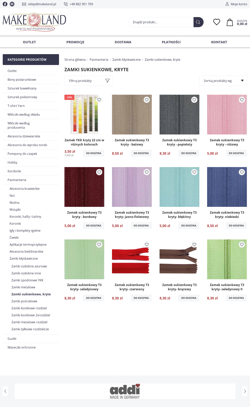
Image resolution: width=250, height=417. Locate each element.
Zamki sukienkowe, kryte (31, 294)
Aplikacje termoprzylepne (28, 244)
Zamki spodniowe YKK (27, 280)
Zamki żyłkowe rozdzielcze (30, 329)
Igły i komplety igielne (25, 230)
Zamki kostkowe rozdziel (29, 308)
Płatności (171, 42)
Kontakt (219, 42)
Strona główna (75, 59)
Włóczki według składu (24, 114)
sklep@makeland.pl (42, 4)
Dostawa (123, 42)
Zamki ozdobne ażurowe (29, 266)
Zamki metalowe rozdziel (29, 322)
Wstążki (15, 209)
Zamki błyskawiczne (24, 258)
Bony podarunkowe (22, 79)
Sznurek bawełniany (22, 88)
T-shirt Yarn (16, 106)
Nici (12, 195)
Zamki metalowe (23, 287)
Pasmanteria (17, 180)
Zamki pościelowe (24, 301)
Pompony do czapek (22, 154)
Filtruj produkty (80, 81)
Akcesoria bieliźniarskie (26, 251)
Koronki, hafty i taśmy (25, 216)
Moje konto (239, 4)
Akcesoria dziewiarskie (24, 136)
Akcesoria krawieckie (25, 188)
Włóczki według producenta (19, 125)
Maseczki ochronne (22, 347)
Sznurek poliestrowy (22, 97)
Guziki (12, 338)
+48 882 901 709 (81, 4)
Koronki (15, 223)
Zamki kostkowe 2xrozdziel (30, 315)
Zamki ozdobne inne (26, 273)
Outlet (29, 42)
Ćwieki (14, 237)
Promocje (75, 42)
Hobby (12, 162)
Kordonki (14, 171)
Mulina (14, 202)
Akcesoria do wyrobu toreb (27, 145)
